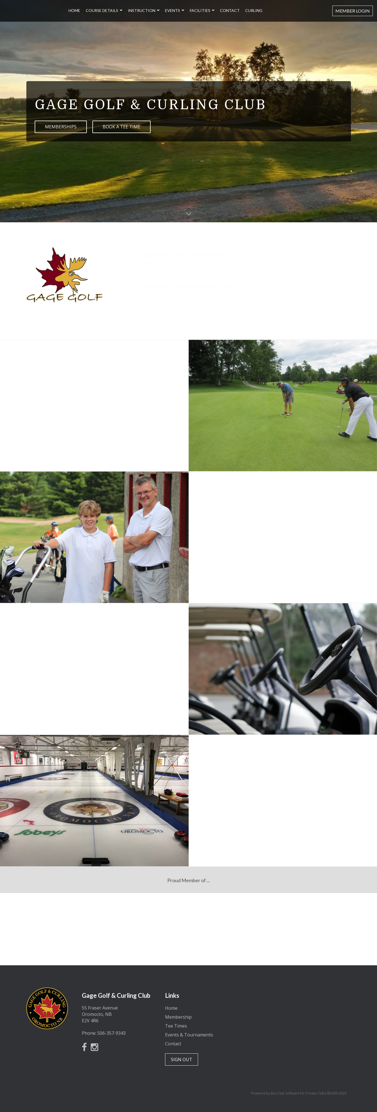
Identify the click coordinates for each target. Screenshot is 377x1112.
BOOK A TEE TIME (121, 127)
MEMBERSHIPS (61, 127)
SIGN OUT (181, 1059)
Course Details (102, 10)
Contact (230, 10)
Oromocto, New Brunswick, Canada (299, 1008)
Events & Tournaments (189, 1035)
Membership (178, 1017)
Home (74, 10)
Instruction (141, 10)
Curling (253, 10)
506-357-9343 (111, 1033)
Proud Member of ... (188, 880)
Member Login (352, 10)
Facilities (200, 10)
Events (172, 10)
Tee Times (176, 1026)
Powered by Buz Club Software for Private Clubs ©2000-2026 (298, 1093)
